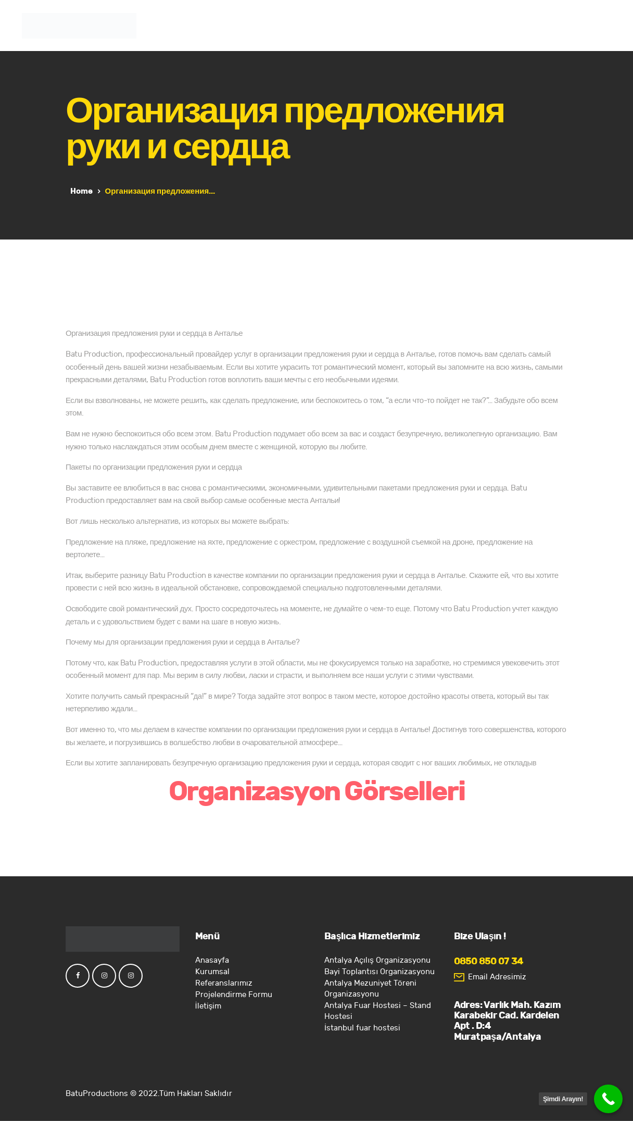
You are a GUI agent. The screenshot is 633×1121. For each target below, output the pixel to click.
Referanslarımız (223, 983)
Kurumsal (212, 971)
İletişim (208, 1006)
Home (81, 191)
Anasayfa (212, 960)
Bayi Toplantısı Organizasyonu (379, 971)
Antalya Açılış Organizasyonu (377, 960)
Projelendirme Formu (233, 994)
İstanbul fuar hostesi (362, 1028)
